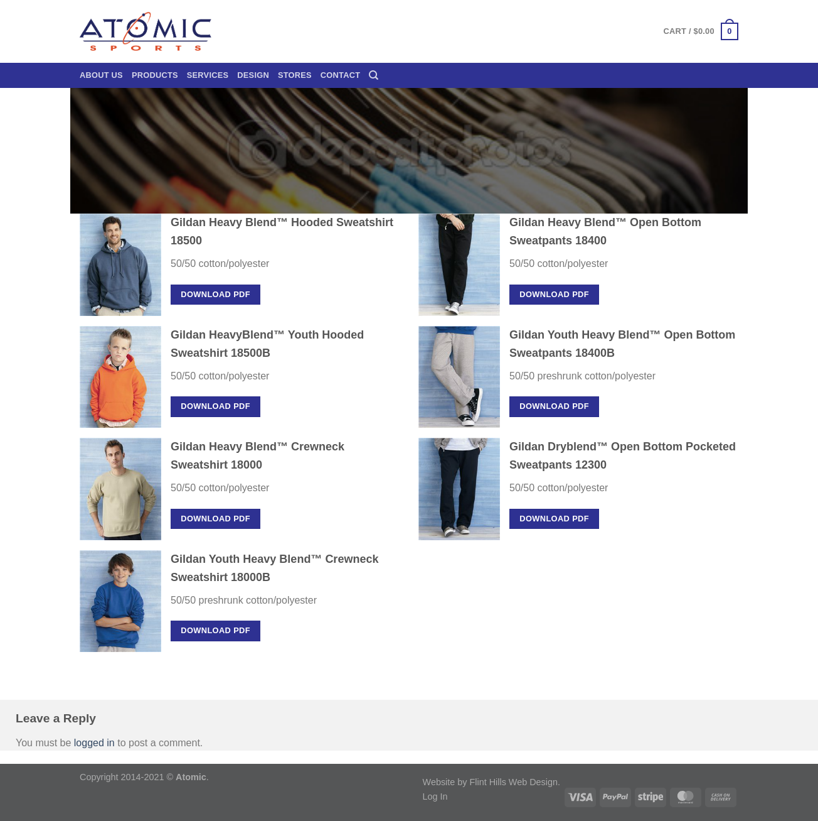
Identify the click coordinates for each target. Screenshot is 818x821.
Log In (435, 796)
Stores (295, 75)
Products (155, 75)
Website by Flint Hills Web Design (490, 782)
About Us (101, 75)
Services (208, 75)
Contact (340, 75)
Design (253, 75)
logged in (94, 742)
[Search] (373, 75)
